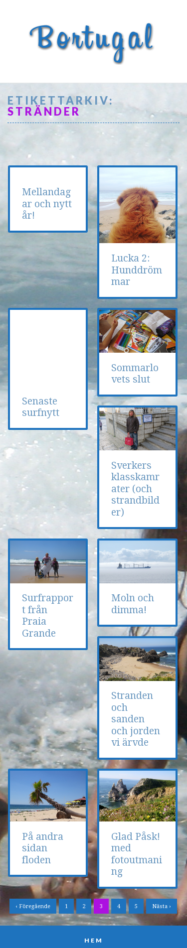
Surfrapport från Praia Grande (137, 483)
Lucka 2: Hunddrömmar (136, 270)
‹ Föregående (32, 879)
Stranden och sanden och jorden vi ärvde (46, 707)
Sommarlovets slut (135, 373)
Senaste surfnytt (40, 340)
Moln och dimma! (132, 592)
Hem (93, 913)
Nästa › (161, 879)
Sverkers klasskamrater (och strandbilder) (46, 489)
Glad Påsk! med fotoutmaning (136, 827)
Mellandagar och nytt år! (47, 203)
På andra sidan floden (132, 703)
